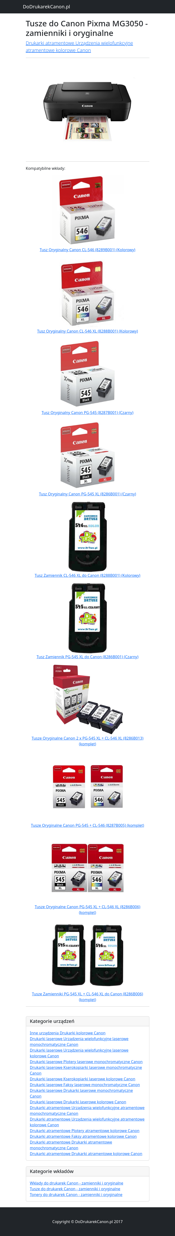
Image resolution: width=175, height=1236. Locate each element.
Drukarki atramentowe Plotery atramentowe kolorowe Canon (85, 1130)
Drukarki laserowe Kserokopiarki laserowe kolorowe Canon (82, 1079)
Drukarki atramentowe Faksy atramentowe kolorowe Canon (83, 1136)
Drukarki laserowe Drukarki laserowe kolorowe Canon (78, 1102)
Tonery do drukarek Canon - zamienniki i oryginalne (76, 1194)
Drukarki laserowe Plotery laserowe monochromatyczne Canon (86, 1061)
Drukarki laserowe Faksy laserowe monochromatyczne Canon (85, 1084)
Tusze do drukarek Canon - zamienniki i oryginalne (75, 1188)
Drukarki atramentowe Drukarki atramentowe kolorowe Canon (86, 1153)
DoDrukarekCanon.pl (46, 6)
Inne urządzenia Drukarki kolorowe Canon (68, 1033)
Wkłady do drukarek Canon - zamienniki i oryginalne (76, 1183)
